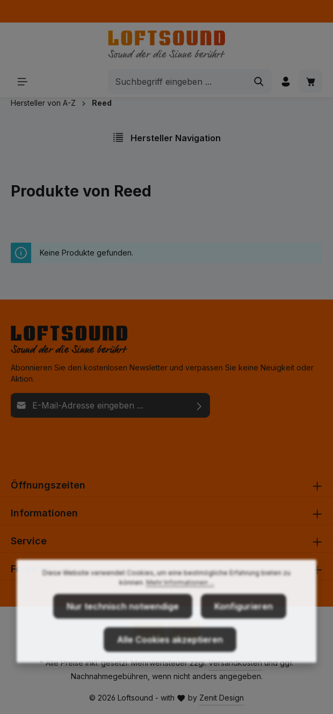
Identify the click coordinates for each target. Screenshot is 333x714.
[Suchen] (259, 81)
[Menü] (22, 81)
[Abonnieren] (199, 405)
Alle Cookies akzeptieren (170, 653)
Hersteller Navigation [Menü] (166, 137)
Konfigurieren (243, 620)
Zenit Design (221, 697)
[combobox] (177, 81)
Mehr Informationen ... (180, 596)
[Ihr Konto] (285, 81)
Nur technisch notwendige (123, 620)
